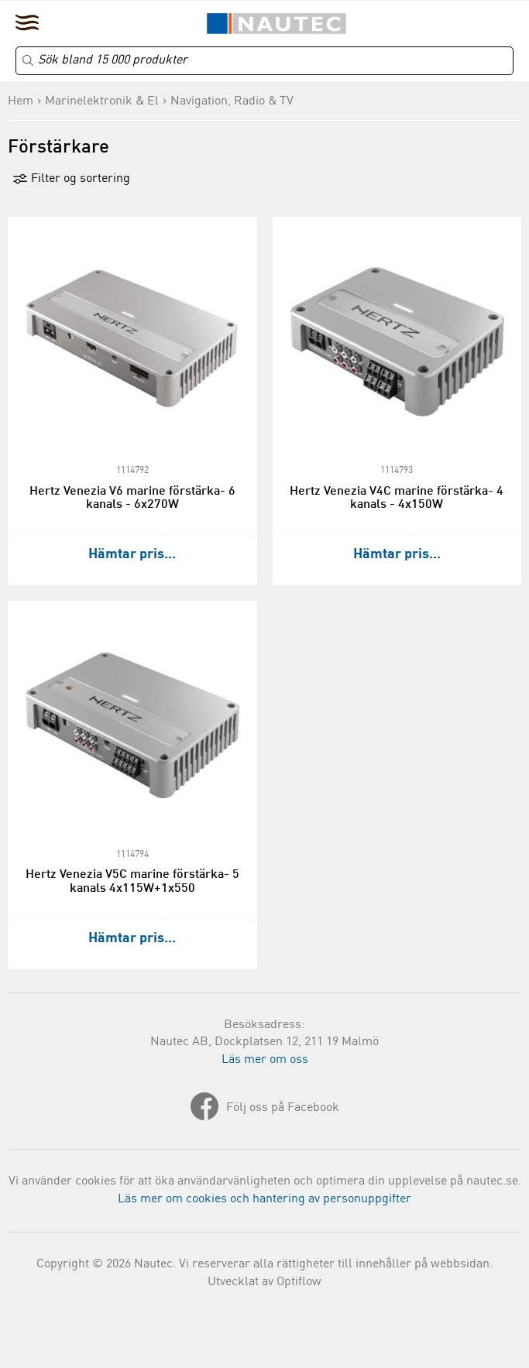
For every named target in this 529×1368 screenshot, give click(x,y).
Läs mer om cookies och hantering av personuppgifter (264, 1199)
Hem (20, 101)
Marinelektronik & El (102, 101)
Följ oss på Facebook (282, 1108)
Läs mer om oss (265, 1060)
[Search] (264, 60)
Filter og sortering (71, 179)
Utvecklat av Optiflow (264, 1282)
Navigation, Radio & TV (232, 101)
